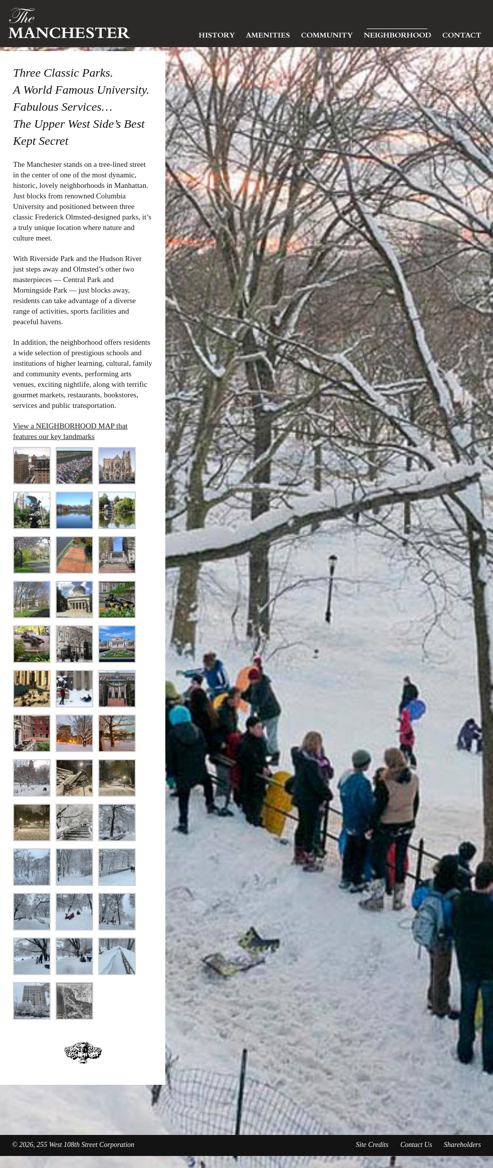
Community (327, 32)
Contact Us (416, 1144)
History (217, 32)
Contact (462, 32)
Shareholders (462, 1144)
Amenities (268, 32)
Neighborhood (397, 32)
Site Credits (372, 1144)
